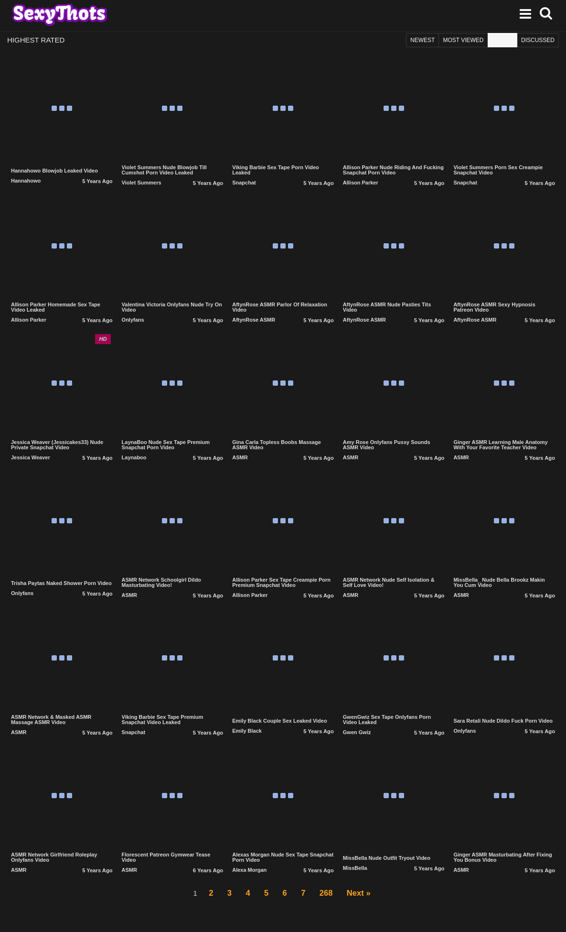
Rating (502, 42)
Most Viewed (463, 42)
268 (332, 900)
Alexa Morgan (249, 874)
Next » (369, 900)
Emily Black (247, 734)
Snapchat (244, 186)
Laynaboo (134, 461)
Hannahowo (26, 185)
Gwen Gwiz (357, 736)
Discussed (538, 42)
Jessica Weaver (30, 461)
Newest (422, 42)
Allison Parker (360, 186)
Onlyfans (133, 324)
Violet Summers (141, 186)
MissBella (355, 872)
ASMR (239, 461)
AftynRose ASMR (253, 324)
